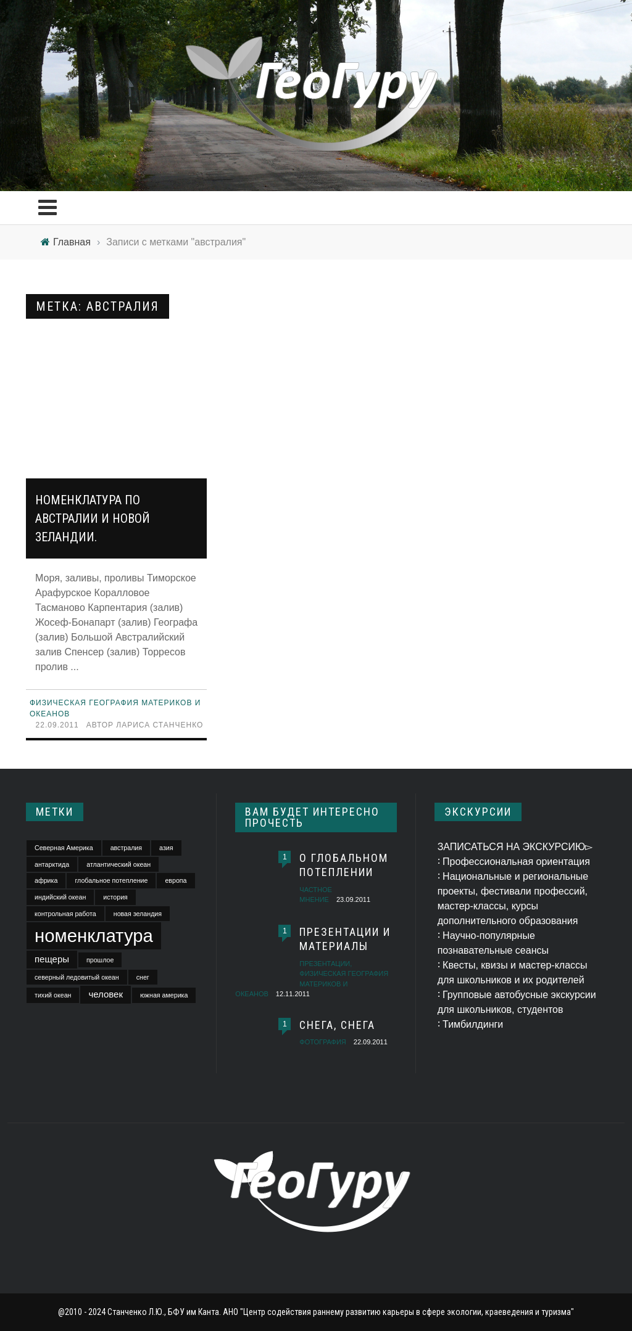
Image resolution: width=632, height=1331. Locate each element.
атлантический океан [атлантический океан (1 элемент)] (118, 864)
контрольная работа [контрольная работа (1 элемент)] (65, 913)
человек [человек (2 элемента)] (105, 994)
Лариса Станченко (159, 725)
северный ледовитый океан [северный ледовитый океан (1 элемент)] (77, 977)
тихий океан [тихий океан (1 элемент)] (53, 995)
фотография (322, 1042)
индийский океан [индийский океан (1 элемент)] (60, 897)
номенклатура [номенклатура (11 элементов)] (94, 935)
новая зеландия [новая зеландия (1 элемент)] (138, 913)
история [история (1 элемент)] (115, 897)
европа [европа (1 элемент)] (175, 880)
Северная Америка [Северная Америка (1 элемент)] (64, 847)
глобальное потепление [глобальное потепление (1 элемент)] (111, 880)
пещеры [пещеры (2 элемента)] (52, 959)
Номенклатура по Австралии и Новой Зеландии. (92, 518)
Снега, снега (337, 1024)
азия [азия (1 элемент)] (166, 847)
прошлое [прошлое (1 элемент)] (100, 960)
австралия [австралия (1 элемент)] (126, 847)
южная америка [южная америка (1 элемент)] (164, 995)
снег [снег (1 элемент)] (142, 977)
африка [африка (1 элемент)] (46, 880)
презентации (324, 963)
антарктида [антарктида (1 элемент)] (52, 864)
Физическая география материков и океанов (311, 983)
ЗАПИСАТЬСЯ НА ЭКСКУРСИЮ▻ (515, 847)
